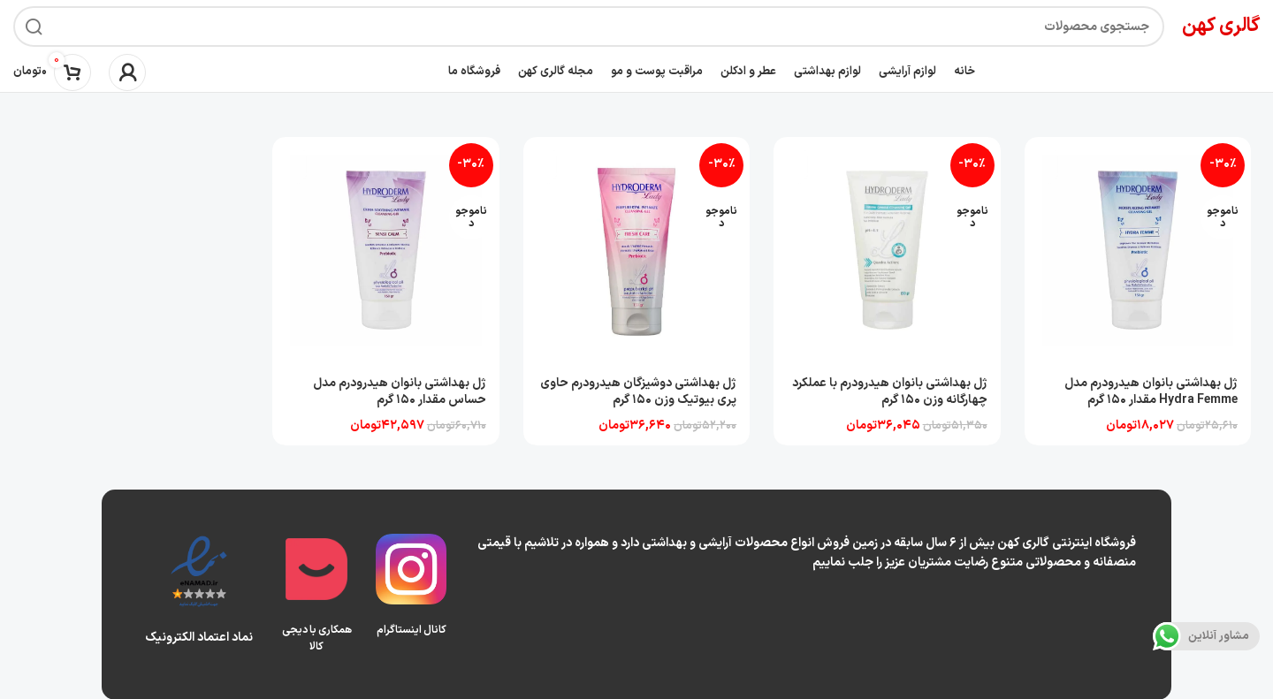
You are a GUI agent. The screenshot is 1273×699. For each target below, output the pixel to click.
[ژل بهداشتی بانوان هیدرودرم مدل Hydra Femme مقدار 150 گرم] (1138, 250)
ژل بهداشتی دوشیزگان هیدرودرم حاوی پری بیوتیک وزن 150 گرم (637, 390)
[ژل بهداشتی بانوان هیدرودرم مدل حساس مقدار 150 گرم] (385, 250)
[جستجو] (588, 26)
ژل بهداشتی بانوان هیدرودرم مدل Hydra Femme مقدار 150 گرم (1151, 390)
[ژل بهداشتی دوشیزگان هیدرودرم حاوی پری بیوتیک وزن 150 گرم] (636, 250)
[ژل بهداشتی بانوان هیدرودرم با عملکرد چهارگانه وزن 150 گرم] (887, 250)
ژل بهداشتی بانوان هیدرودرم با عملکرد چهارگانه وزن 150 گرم (889, 390)
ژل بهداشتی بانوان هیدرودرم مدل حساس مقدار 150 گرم (397, 390)
